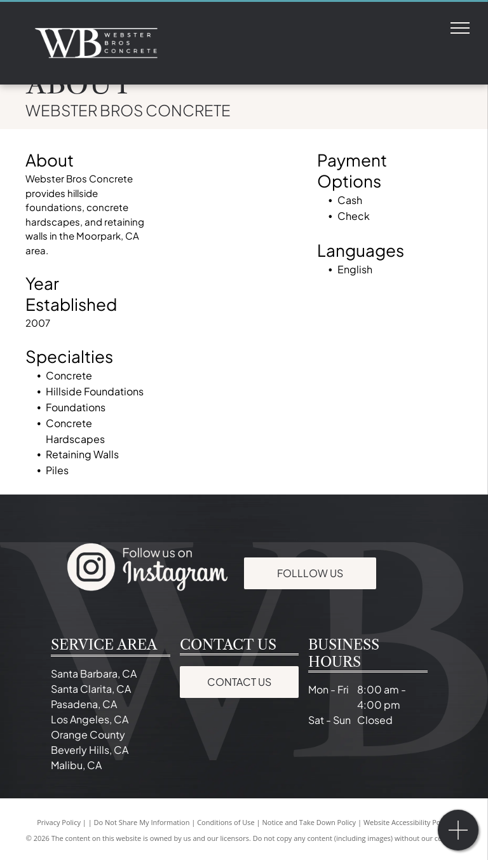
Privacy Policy (59, 822)
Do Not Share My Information (142, 822)
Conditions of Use (226, 822)
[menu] (460, 27)
